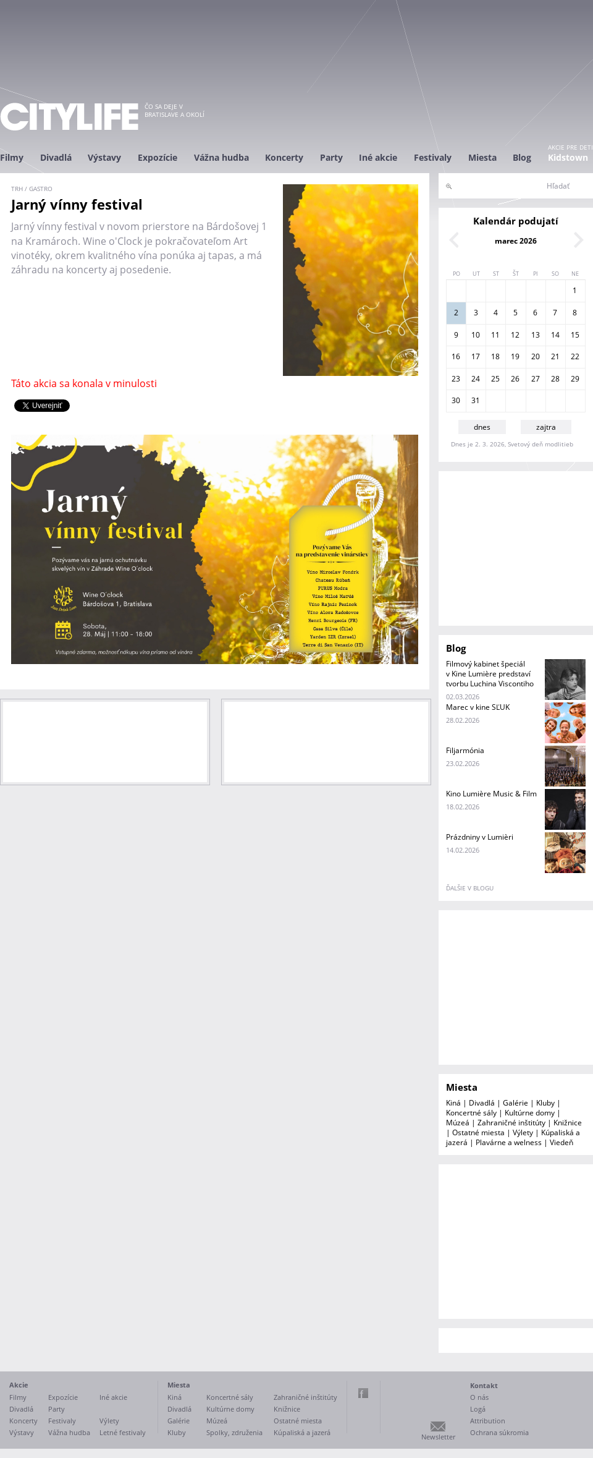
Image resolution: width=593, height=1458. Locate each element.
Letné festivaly (122, 1432)
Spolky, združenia (234, 1432)
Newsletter (438, 1436)
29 (575, 378)
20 (535, 356)
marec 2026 (516, 241)
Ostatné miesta (478, 1132)
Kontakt (484, 1385)
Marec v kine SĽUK (478, 707)
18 (495, 356)
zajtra (546, 427)
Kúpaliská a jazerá (302, 1432)
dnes (482, 427)
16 (456, 356)
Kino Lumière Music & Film (491, 793)
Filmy (11, 157)
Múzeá (457, 1122)
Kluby (545, 1103)
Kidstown (568, 157)
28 (555, 378)
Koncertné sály (471, 1112)
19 (515, 356)
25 (495, 378)
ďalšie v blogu (470, 888)
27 (535, 378)
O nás (479, 1397)
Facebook (363, 1393)
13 (535, 335)
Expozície (157, 157)
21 (555, 356)
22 (575, 356)
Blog (522, 157)
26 (515, 378)
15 (575, 335)
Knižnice (567, 1122)
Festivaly (433, 157)
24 (475, 378)
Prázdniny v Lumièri (479, 837)
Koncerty (284, 157)
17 (475, 356)
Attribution (487, 1420)
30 (456, 400)
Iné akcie (378, 157)
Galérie (515, 1103)
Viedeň (561, 1142)
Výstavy (104, 157)
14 (555, 335)
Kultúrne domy (530, 1112)
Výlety (523, 1132)
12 (515, 335)
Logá (478, 1408)
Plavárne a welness (509, 1142)
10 (475, 335)
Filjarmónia (465, 750)
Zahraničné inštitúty (511, 1122)
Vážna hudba (221, 157)
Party (331, 157)
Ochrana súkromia (499, 1432)
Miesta (482, 157)
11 (495, 335)
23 (456, 378)
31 (475, 400)
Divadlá (56, 157)
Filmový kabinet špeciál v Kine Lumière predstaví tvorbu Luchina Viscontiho (490, 674)
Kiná (453, 1103)
